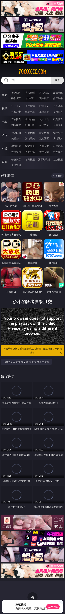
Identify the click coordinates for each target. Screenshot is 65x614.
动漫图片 (58, 132)
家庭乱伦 (30, 146)
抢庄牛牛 (58, 98)
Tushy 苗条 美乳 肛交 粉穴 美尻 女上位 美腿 (26, 361)
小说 (4, 148)
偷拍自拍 (30, 119)
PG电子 (16, 92)
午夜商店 (16, 159)
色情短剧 (16, 165)
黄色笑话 (44, 151)
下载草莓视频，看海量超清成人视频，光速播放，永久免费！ (32, 351)
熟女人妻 (16, 111)
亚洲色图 (30, 132)
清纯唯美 (30, 138)
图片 (4, 135)
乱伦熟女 (44, 125)
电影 (4, 122)
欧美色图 (44, 132)
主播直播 (44, 111)
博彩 (4, 95)
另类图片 (58, 138)
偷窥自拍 (16, 132)
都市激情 (16, 146)
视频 (4, 108)
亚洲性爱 (16, 119)
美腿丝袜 (16, 138)
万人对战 (44, 92)
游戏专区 (58, 92)
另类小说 (30, 151)
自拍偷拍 (30, 106)
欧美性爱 (58, 119)
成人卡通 (44, 119)
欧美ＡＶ (44, 106)
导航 (4, 162)
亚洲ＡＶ (16, 106)
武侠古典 (58, 146)
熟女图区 (44, 138)
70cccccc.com (32, 71)
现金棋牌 (44, 98)
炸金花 (30, 98)
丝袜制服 (30, 111)
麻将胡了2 (16, 98)
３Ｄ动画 (58, 106)
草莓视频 (30, 159)
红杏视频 (58, 159)
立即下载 (53, 606)
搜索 (57, 80)
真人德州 (30, 92)
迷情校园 (16, 151)
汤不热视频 (44, 159)
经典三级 (30, 125)
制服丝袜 (16, 125)
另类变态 (58, 125)
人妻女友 (44, 146)
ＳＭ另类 (58, 111)
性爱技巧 (58, 151)
